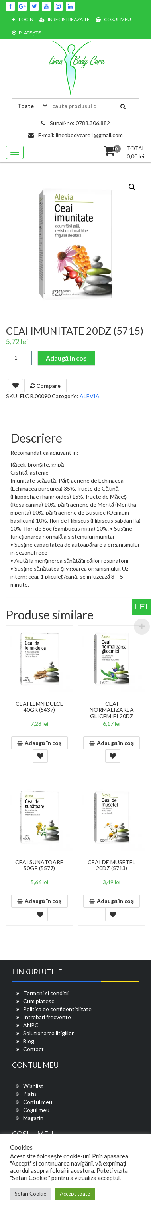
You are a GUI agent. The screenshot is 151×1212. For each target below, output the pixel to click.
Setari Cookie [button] (30, 1193)
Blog (28, 1041)
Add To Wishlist (15, 385)
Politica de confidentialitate (57, 1009)
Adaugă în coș (66, 358)
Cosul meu (113, 19)
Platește (26, 33)
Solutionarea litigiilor (48, 1033)
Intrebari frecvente (47, 1017)
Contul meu (37, 1101)
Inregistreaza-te (64, 19)
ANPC (31, 1025)
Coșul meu (36, 1109)
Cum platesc (38, 1001)
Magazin (33, 1117)
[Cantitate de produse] (19, 358)
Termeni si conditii (46, 993)
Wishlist (33, 1085)
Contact (33, 1049)
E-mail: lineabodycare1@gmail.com (75, 135)
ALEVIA (90, 396)
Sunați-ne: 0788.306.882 (75, 123)
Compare (45, 385)
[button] (132, 187)
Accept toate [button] (75, 1193)
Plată (29, 1093)
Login (22, 19)
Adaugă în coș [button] (43, 742)
